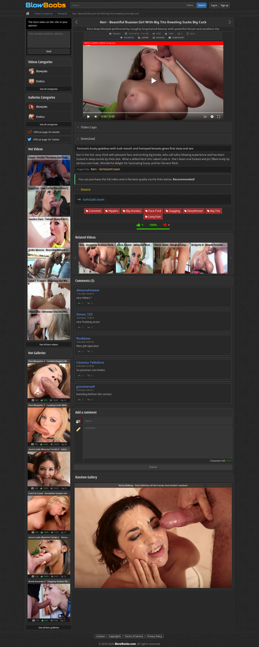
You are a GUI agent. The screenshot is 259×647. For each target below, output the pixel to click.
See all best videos (48, 344)
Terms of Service (134, 636)
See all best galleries (48, 627)
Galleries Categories (41, 97)
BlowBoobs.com (125, 644)
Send (48, 51)
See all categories (49, 89)
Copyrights (115, 636)
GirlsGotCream (93, 199)
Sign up (224, 5)
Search (201, 5)
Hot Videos (35, 149)
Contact (100, 636)
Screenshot (178, 37)
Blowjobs (117, 33)
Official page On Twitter (46, 139)
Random (160, 37)
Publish (153, 467)
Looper (144, 37)
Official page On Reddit (47, 132)
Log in (214, 5)
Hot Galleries (37, 353)
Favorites (129, 37)
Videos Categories (40, 62)
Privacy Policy (154, 636)
